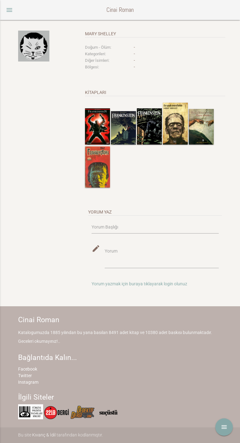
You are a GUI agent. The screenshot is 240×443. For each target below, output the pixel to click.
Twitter (25, 375)
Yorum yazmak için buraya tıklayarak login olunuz (139, 283)
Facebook (27, 369)
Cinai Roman (120, 10)
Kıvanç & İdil (44, 434)
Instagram (28, 382)
